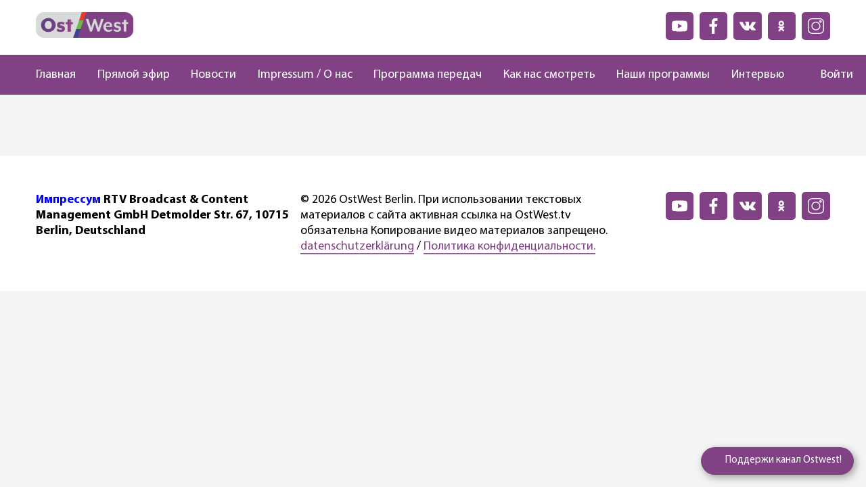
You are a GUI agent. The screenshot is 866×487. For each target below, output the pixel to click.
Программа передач (427, 74)
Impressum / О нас (305, 74)
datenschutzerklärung (357, 246)
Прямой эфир (133, 74)
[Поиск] (796, 75)
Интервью (757, 74)
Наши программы (663, 74)
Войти (837, 74)
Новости (213, 74)
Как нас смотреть (549, 74)
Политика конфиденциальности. (509, 246)
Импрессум (68, 199)
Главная (56, 74)
